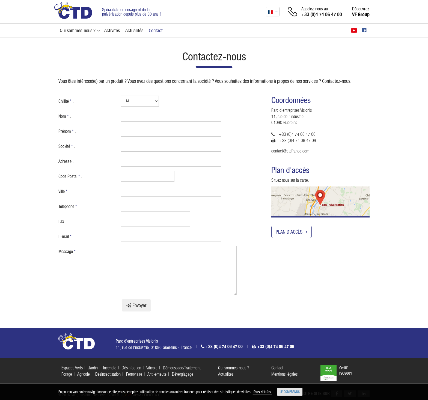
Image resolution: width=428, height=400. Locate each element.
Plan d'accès (291, 232)
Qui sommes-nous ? (233, 367)
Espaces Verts (72, 367)
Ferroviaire (134, 374)
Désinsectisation (108, 374)
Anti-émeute (157, 374)
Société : (66, 146)
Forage (66, 374)
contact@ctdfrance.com (290, 151)
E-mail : (66, 236)
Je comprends (290, 392)
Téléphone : (68, 206)
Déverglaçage (182, 374)
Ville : (64, 191)
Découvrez (361, 11)
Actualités (225, 374)
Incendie (109, 367)
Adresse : (66, 161)
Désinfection (131, 367)
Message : (68, 251)
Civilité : (66, 101)
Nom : (64, 116)
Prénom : (67, 131)
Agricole (83, 374)
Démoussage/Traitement (182, 367)
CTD (73, 10)
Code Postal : (70, 176)
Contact (277, 367)
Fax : (62, 221)
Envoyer (136, 305)
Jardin (93, 367)
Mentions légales (284, 374)
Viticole (151, 367)
